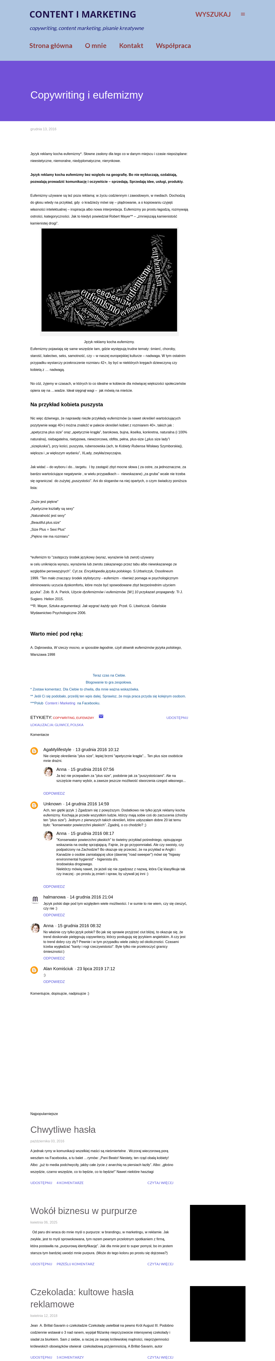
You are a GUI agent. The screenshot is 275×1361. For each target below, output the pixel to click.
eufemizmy (85, 718)
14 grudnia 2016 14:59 (87, 803)
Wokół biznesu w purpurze (83, 1211)
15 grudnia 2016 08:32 (79, 925)
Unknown (52, 803)
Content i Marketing (60, 703)
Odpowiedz (54, 793)
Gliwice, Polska (69, 725)
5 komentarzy (70, 1357)
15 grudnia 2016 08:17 (92, 833)
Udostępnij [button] (177, 717)
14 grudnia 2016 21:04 (91, 897)
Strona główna (50, 45)
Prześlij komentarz (75, 1264)
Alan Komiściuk (58, 968)
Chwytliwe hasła (63, 1130)
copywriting (64, 718)
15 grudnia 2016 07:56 (92, 769)
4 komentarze (70, 1183)
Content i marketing (82, 14)
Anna (61, 769)
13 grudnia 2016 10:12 (97, 749)
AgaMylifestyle (57, 749)
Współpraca (173, 45)
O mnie (95, 45)
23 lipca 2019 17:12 (96, 968)
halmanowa (54, 897)
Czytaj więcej (160, 1183)
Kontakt (131, 45)
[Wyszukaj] (213, 14)
